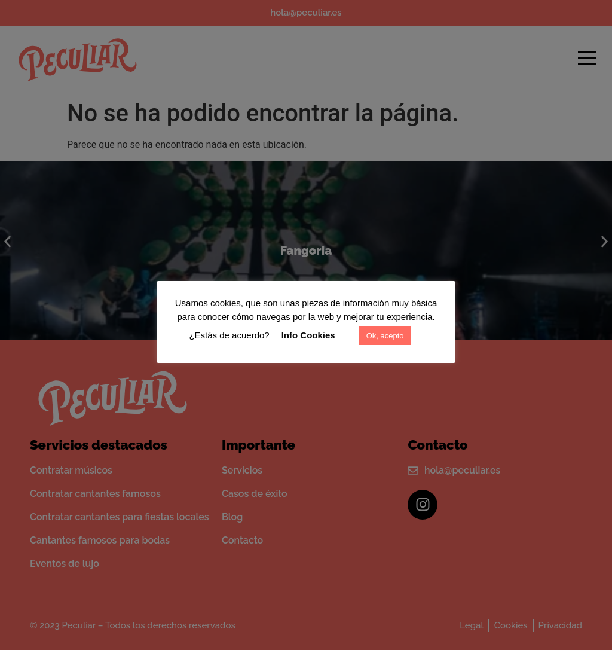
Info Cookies (308, 335)
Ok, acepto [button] (385, 335)
